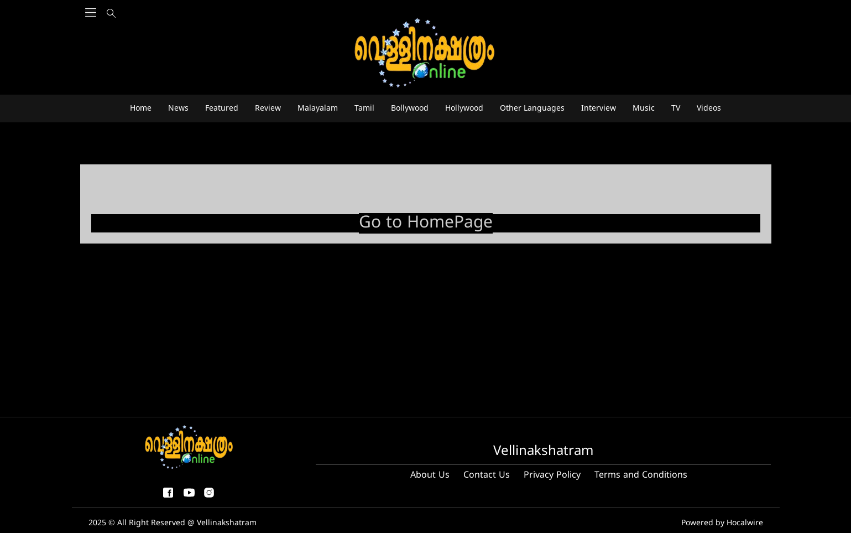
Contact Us (486, 475)
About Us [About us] (430, 475)
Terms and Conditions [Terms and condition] (640, 475)
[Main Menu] (90, 33)
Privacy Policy (552, 475)
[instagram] (209, 497)
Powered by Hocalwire (722, 523)
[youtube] (189, 497)
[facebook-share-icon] (168, 497)
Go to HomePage (426, 223)
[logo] (425, 53)
